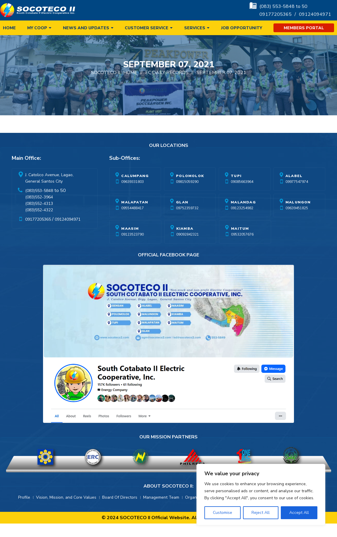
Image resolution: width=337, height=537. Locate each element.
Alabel (293, 189)
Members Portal (304, 28)
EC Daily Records (167, 86)
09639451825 (296, 221)
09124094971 (315, 14)
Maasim (130, 242)
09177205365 (275, 14)
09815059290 (187, 195)
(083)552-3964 (39, 210)
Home (9, 28)
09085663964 (242, 195)
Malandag (243, 215)
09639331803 (132, 195)
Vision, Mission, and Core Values (66, 511)
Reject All (261, 512)
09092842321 (187, 248)
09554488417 (132, 221)
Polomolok (190, 189)
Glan (182, 215)
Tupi (236, 189)
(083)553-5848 (39, 204)
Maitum (240, 242)
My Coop (37, 28)
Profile (24, 511)
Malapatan (134, 215)
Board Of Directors (119, 511)
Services (194, 28)
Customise (222, 512)
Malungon (298, 215)
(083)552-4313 (39, 217)
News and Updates (86, 28)
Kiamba (184, 242)
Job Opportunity (241, 28)
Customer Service (146, 28)
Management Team (161, 511)
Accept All (299, 512)
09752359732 (187, 221)
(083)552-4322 (39, 223)
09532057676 (242, 248)
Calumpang (135, 189)
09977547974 (296, 195)
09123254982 (242, 221)
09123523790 (132, 248)
